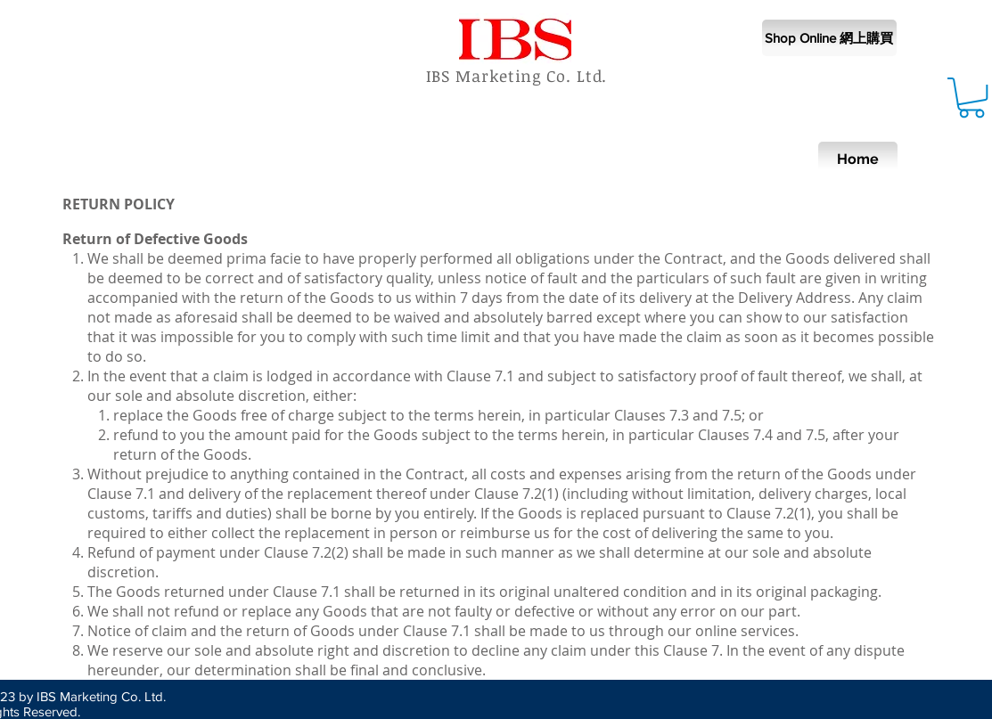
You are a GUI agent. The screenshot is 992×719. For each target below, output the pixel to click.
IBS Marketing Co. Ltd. (517, 75)
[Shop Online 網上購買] (829, 38)
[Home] (858, 159)
